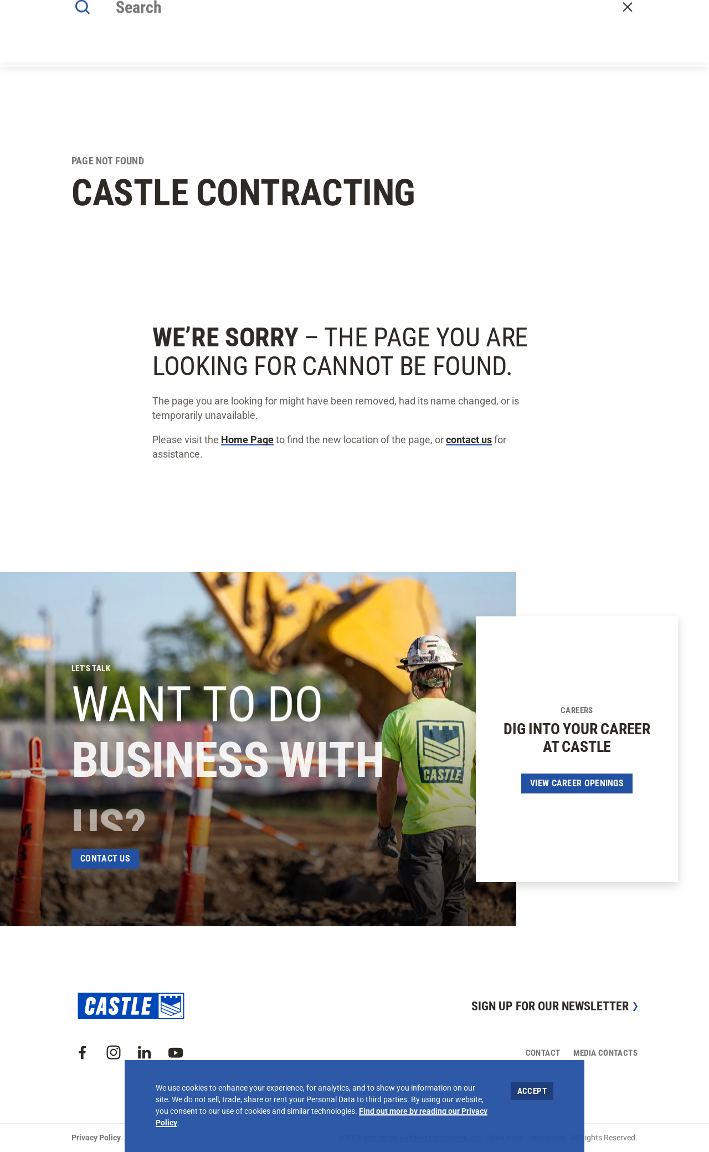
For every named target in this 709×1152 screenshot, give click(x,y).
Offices (442, 40)
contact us (469, 439)
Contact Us (105, 858)
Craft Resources (642, 12)
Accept (532, 1091)
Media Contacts (605, 1053)
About (230, 40)
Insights (396, 40)
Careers (487, 40)
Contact (621, 40)
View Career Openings (577, 783)
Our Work (276, 40)
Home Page (247, 439)
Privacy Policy (96, 1137)
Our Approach (336, 40)
